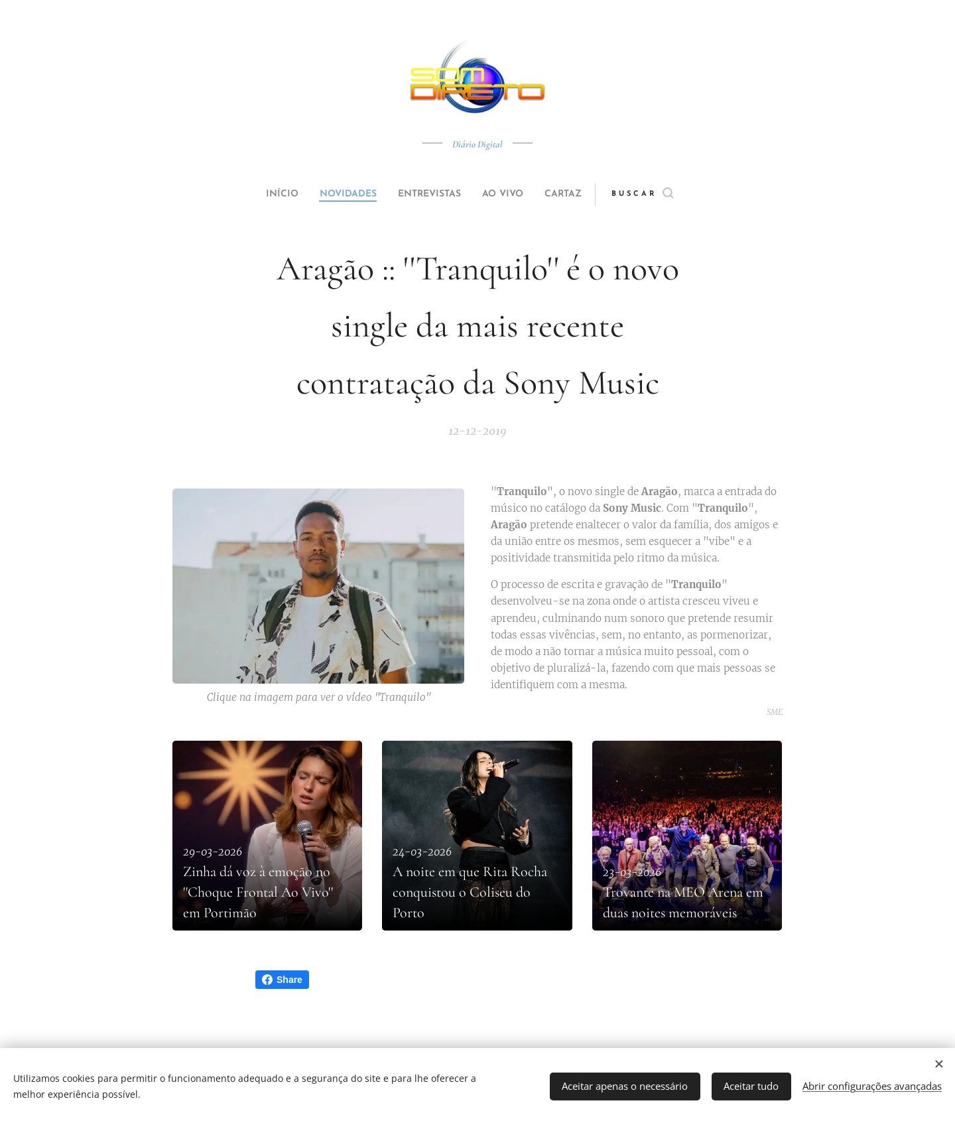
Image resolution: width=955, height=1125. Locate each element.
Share (282, 979)
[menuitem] (266, 194)
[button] (667, 194)
